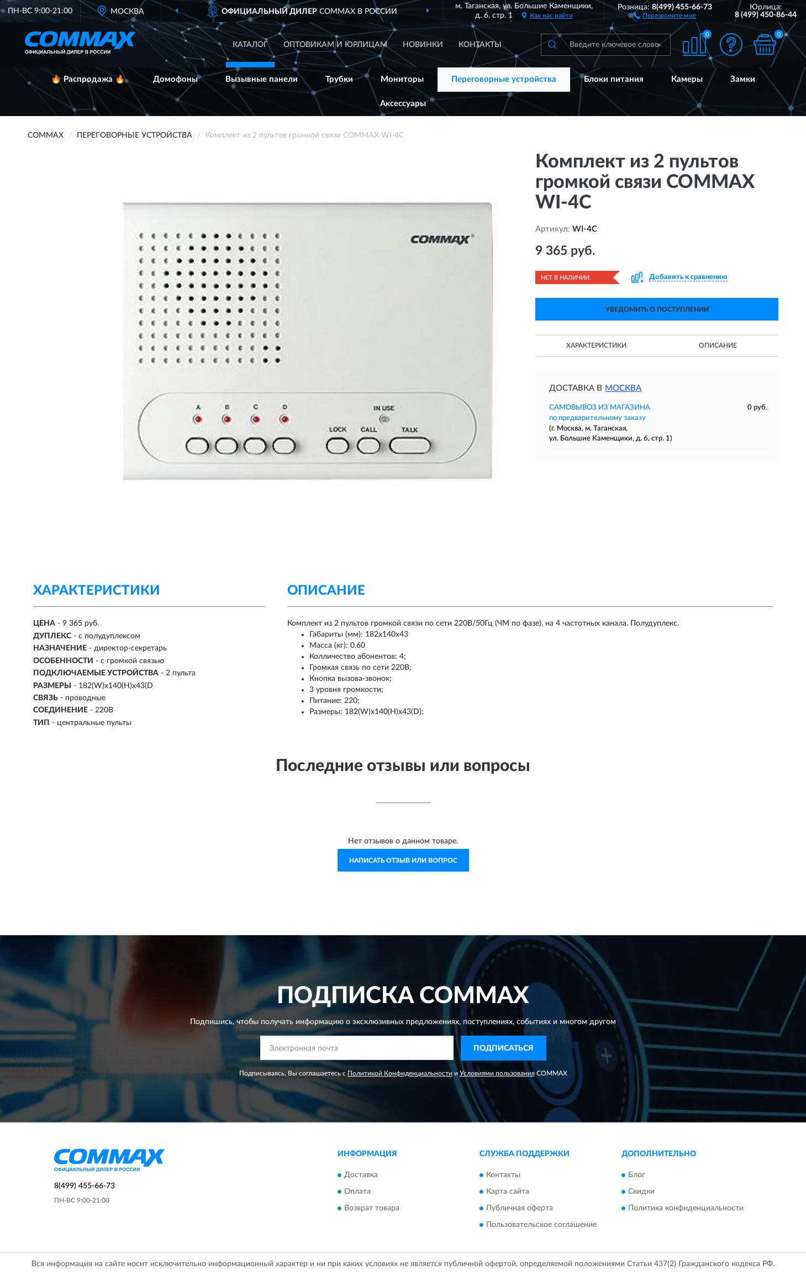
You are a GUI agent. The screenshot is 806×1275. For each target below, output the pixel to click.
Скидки (641, 1192)
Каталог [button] (250, 45)
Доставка (361, 1175)
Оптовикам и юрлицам (335, 45)
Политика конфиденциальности (686, 1209)
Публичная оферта (519, 1209)
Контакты (480, 45)
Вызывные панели (261, 79)
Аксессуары (403, 103)
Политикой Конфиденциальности (399, 1073)
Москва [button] (623, 388)
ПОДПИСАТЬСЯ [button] (503, 1048)
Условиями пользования (497, 1073)
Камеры (687, 79)
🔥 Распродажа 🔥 (88, 79)
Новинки (423, 45)
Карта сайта (507, 1192)
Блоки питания (614, 79)
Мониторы (402, 79)
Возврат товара (371, 1209)
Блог (636, 1175)
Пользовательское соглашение (541, 1225)
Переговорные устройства (503, 79)
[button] (665, 15)
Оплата (357, 1192)
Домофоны (175, 79)
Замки (742, 79)
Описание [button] (718, 345)
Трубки (339, 79)
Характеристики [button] (596, 345)
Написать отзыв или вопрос (403, 860)
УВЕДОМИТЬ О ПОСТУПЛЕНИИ (657, 309)
